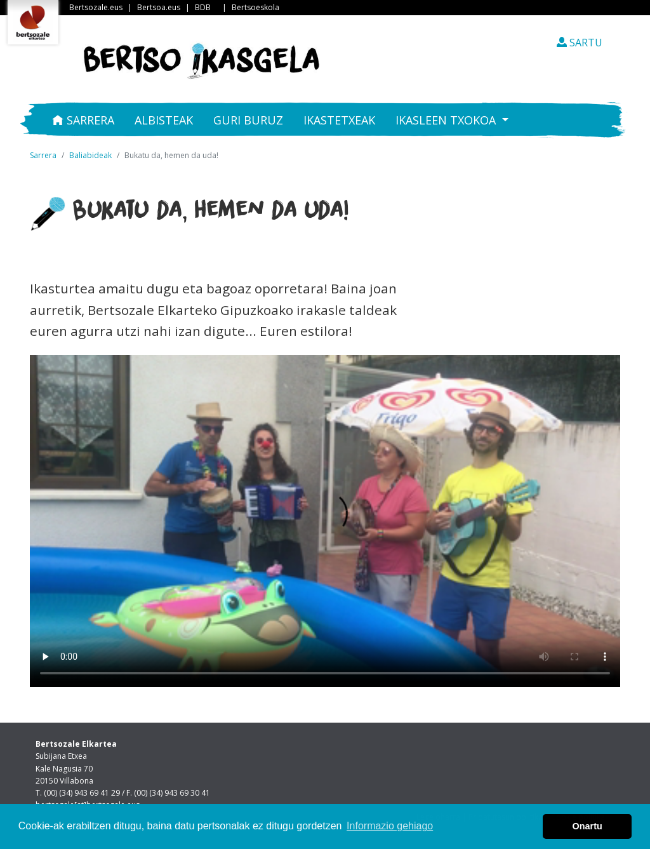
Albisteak (164, 120)
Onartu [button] (587, 826)
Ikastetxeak (339, 120)
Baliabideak (90, 155)
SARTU (579, 43)
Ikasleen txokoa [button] (447, 120)
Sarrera (83, 120)
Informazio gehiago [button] (390, 825)
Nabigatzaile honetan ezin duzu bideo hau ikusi (325, 521)
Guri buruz (248, 120)
